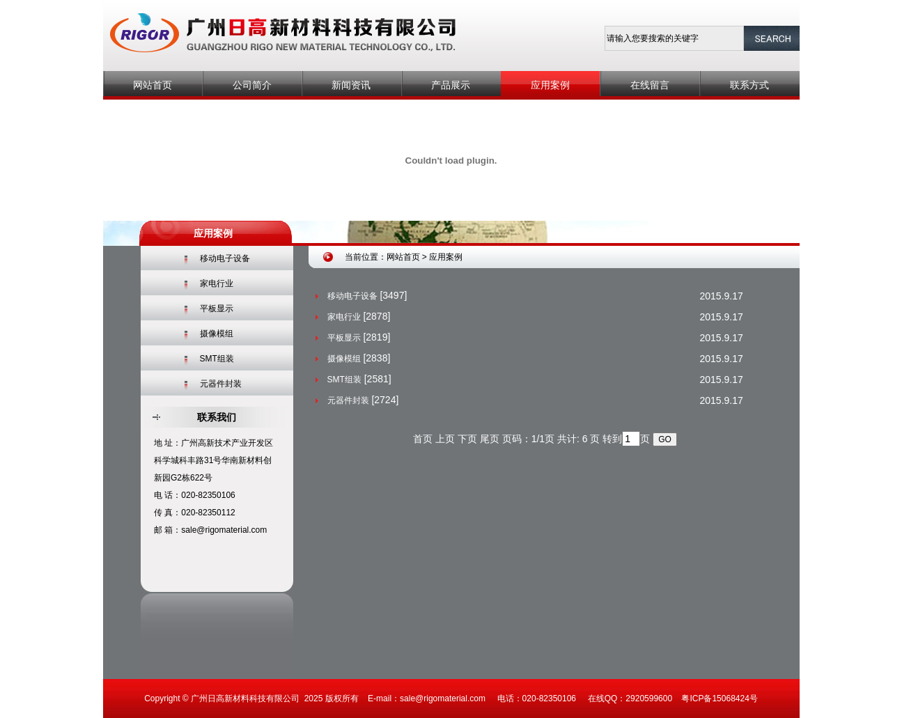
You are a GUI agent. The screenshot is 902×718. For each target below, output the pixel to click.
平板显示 (216, 308)
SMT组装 (217, 359)
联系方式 (749, 85)
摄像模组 (216, 333)
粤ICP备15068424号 (719, 698)
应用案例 (550, 85)
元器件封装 (221, 384)
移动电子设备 (225, 258)
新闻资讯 (351, 85)
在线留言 (649, 85)
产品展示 (450, 85)
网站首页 (152, 85)
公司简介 (252, 85)
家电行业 (216, 283)
